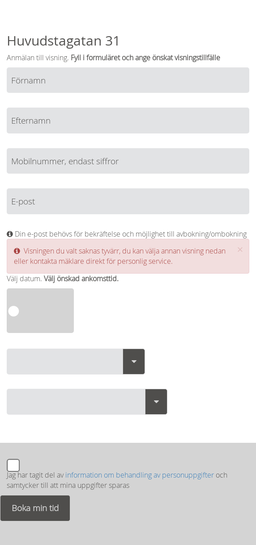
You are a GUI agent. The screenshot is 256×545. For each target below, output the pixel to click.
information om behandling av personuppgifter (139, 475)
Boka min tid (35, 508)
